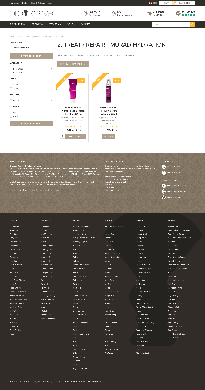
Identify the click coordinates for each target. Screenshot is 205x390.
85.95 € (108, 130)
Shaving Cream (47, 249)
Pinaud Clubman (143, 226)
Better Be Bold (79, 269)
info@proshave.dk (94, 381)
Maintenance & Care (18, 299)
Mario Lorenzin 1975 (113, 253)
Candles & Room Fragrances (179, 238)
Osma (107, 330)
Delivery (94, 12)
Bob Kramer (78, 280)
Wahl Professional (143, 341)
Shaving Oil (46, 261)
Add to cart (75, 136)
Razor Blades (26, 185)
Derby (75, 307)
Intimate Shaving (17, 295)
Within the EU (94, 15)
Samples (45, 226)
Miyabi (107, 272)
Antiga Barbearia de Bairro (84, 238)
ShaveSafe (140, 280)
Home (12, 37)
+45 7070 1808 (173, 167)
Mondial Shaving (111, 276)
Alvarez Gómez (79, 230)
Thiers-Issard (141, 326)
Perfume (13, 318)
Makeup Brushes (17, 303)
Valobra (139, 338)
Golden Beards (79, 357)
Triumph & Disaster (144, 330)
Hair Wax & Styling (17, 280)
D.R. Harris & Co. (80, 315)
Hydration (16, 43)
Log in (50, 3)
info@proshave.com (175, 172)
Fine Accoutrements (81, 334)
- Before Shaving (48, 292)
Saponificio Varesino (144, 272)
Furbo (75, 345)
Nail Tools (14, 315)
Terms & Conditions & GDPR (116, 182)
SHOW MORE (130, 55)
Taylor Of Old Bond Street (146, 307)
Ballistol (76, 261)
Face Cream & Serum (177, 257)
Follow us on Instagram (176, 191)
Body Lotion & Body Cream (179, 230)
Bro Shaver (77, 284)
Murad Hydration (32, 37)
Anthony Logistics (80, 242)
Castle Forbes (78, 288)
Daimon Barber (79, 299)
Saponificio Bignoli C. (145, 269)
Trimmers (45, 288)
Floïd (75, 338)
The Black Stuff (142, 318)
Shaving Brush (47, 246)
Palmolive (109, 334)
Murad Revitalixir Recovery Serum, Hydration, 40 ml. (108, 110)
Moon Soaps (110, 280)
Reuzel (139, 261)
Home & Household (18, 292)
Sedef (138, 276)
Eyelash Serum (174, 261)
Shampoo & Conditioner (178, 326)
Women (54, 24)
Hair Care (14, 272)
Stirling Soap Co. (143, 292)
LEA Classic (109, 242)
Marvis (107, 261)
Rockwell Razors (143, 265)
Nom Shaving (110, 315)
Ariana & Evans (79, 246)
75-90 (15, 88)
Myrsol (107, 303)
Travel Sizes (173, 338)
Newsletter (14, 3)
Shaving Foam (47, 253)
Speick (139, 288)
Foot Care (14, 261)
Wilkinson (140, 345)
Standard (77, 64)
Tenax (138, 311)
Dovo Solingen (79, 311)
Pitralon (139, 230)
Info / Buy (108, 136)
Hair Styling (172, 292)
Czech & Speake (80, 295)
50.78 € (73, 130)
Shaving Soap (47, 269)
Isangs (107, 230)
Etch (75, 326)
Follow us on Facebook (176, 185)
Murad (20, 37)
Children (171, 242)
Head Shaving (15, 288)
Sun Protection (47, 276)
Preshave (13, 322)
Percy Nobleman (111, 349)
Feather (76, 330)
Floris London (78, 341)
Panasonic (109, 338)
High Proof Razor (80, 368)
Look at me (109, 249)
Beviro (75, 272)
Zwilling (139, 349)
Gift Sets (13, 269)
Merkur (108, 265)
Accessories (15, 226)
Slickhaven (140, 284)
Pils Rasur (109, 353)
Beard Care (58, 185)
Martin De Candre (112, 257)
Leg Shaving (173, 295)
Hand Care (14, 284)
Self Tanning (46, 234)
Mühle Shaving (111, 299)
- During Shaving (48, 295)
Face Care (14, 257)
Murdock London (112, 292)
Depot (75, 303)
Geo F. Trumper (79, 349)
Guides (85, 24)
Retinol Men (141, 257)
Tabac (138, 299)
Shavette (45, 238)
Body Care (14, 238)
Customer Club (111, 187)
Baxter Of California (81, 265)
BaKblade (77, 257)
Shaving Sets (44, 185)
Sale (70, 24)
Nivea (107, 307)
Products (17, 24)
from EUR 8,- (158, 15)
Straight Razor (47, 272)
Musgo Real (109, 295)
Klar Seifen (109, 234)
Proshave (140, 249)
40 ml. (15, 112)
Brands (36, 24)
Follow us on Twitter (175, 197)
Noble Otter (109, 311)
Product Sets (15, 326)
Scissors (44, 230)
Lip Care (171, 299)
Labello (108, 238)
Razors (35, 185)
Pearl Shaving (110, 341)
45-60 (15, 85)
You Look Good (142, 353)
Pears (107, 345)
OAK (107, 318)
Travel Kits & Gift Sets (177, 334)
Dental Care (15, 249)
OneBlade (109, 326)
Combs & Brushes (17, 242)
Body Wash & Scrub (176, 234)
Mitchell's (109, 269)
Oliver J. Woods (111, 322)
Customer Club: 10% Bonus (33, 3)
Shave (44, 242)
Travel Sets (45, 284)
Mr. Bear (108, 284)
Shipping (158, 12)
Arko (75, 249)
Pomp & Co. (141, 238)
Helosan (76, 361)
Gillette (76, 353)
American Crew (79, 234)
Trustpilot (188, 12)
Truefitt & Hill (141, 334)
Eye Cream (172, 253)
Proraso (139, 246)
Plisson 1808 (141, 234)
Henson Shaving (79, 365)
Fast (120, 12)
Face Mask (17, 73)
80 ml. (16, 116)
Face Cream (18, 69)
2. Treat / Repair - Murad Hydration (53, 37)
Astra (75, 253)
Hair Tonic (14, 276)
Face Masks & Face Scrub (178, 265)
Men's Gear (14, 311)
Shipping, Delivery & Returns (116, 179)
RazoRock (140, 253)
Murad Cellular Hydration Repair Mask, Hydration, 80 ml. (73, 110)
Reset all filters (31, 56)
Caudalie (76, 292)
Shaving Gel (46, 257)
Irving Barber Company (114, 226)
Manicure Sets (16, 307)
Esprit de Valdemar (81, 322)
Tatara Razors (142, 303)
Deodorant (14, 253)
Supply (139, 295)
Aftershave (14, 230)
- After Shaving (47, 299)
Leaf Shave (109, 246)
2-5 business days (124, 15)
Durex (75, 318)
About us (108, 185)
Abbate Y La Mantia (81, 226)
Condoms (14, 246)
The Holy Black (142, 315)
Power (139, 242)
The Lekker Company (145, 322)
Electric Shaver (16, 265)
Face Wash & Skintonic (177, 269)
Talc (43, 280)
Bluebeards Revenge (81, 276)
